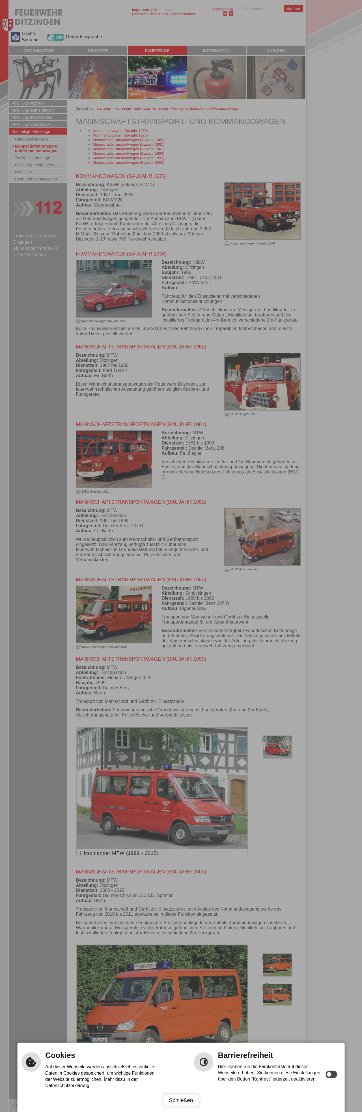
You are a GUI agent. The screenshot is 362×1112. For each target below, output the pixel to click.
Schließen (181, 1100)
